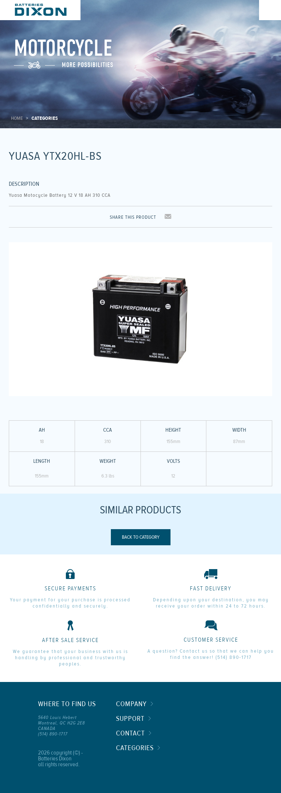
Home (17, 118)
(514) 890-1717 (234, 657)
